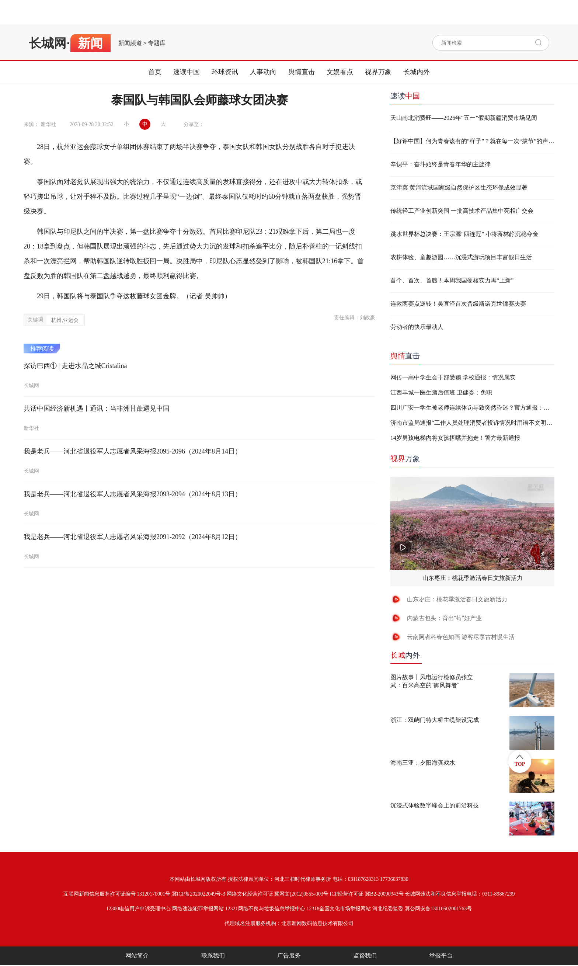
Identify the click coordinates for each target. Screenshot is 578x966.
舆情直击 (301, 72)
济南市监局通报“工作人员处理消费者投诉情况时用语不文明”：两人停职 (472, 423)
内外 (405, 655)
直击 (405, 356)
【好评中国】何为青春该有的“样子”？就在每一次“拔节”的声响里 (472, 141)
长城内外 (416, 72)
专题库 (157, 43)
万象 (405, 459)
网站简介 (137, 955)
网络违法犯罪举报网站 (198, 908)
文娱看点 (340, 72)
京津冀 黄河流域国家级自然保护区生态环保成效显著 (458, 187)
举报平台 (441, 955)
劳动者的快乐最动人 (416, 327)
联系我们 (213, 955)
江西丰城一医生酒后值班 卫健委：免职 (441, 392)
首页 (154, 72)
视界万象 (378, 72)
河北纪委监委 (387, 908)
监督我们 (365, 955)
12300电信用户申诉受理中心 (138, 908)
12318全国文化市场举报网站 (338, 908)
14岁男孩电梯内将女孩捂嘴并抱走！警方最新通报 (455, 438)
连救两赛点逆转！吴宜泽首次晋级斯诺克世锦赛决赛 (458, 303)
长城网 (47, 43)
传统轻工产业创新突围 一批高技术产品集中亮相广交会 (461, 211)
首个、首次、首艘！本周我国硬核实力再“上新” (451, 280)
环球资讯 (225, 72)
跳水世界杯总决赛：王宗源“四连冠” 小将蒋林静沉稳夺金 (464, 234)
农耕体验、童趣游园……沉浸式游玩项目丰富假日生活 (461, 257)
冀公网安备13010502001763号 (438, 908)
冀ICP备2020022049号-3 (198, 894)
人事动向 (263, 72)
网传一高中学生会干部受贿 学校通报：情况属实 (453, 377)
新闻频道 (130, 43)
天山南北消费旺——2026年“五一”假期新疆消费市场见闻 (463, 118)
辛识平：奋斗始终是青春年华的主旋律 (440, 164)
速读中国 (186, 72)
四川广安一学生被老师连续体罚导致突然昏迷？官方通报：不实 (472, 407)
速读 (405, 96)
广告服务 (289, 955)
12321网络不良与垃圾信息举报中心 (265, 908)
